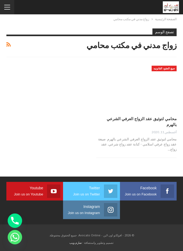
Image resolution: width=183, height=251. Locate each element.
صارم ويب (75, 243)
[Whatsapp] (15, 237)
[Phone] (15, 221)
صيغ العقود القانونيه (164, 68)
